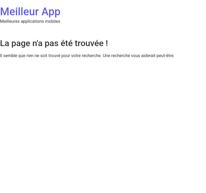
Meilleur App (30, 11)
